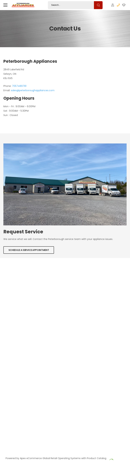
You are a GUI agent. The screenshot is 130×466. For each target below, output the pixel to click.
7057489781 (19, 86)
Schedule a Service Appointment (28, 250)
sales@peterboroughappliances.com (33, 90)
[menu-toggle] (5, 5)
